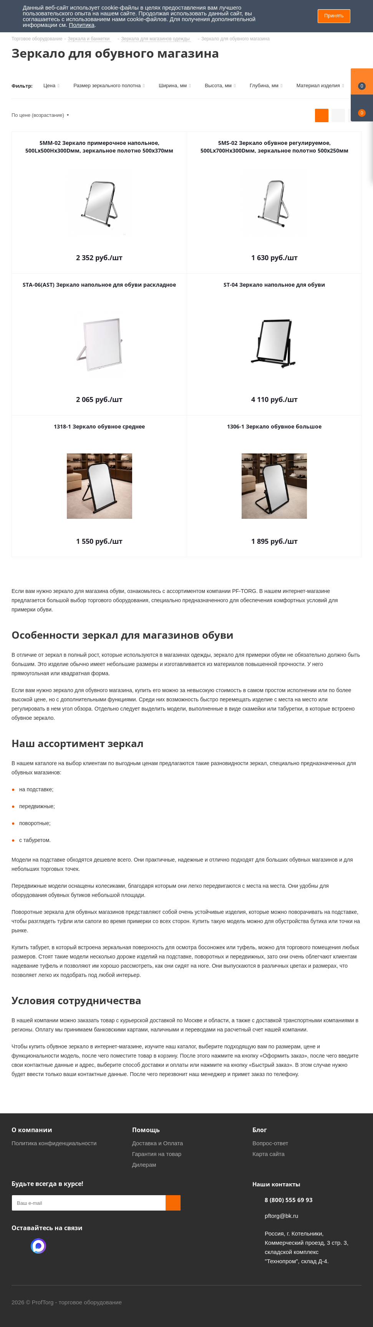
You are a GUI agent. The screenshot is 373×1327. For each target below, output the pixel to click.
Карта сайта (268, 1154)
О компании (32, 1130)
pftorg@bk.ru (281, 1215)
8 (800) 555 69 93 (289, 1200)
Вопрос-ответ (270, 1143)
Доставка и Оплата (157, 1143)
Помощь (146, 1130)
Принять (334, 15)
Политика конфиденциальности (54, 1143)
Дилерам (144, 1164)
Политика (81, 25)
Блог (259, 1130)
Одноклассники (19, 1246)
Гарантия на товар (156, 1154)
